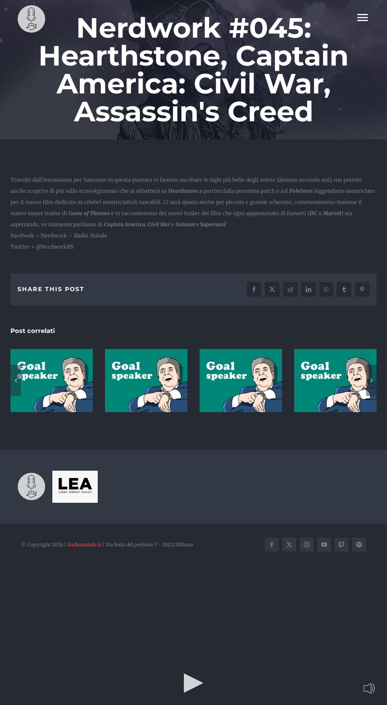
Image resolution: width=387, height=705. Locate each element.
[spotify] (359, 545)
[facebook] (272, 545)
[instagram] (307, 545)
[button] (15, 380)
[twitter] (289, 545)
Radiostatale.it (84, 544)
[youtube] (324, 545)
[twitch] (342, 545)
